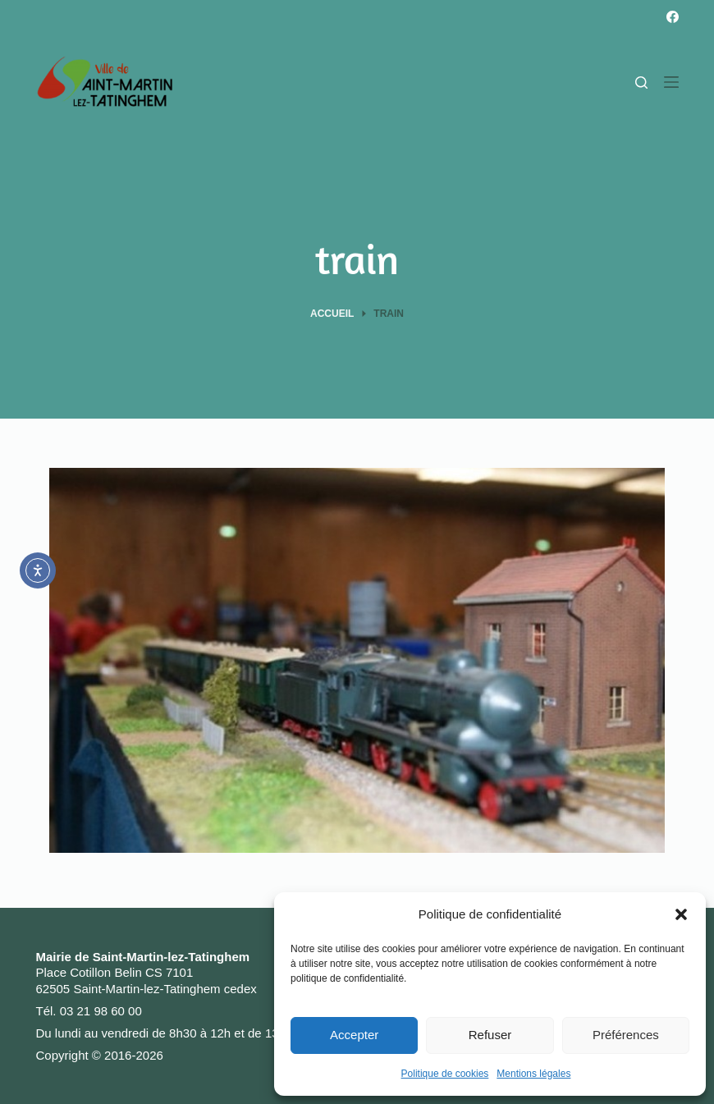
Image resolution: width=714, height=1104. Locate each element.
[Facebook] (672, 17)
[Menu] (671, 82)
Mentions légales (533, 1073)
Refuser (490, 1035)
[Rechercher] (641, 82)
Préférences (626, 1035)
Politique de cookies (445, 1073)
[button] (681, 914)
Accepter (354, 1035)
